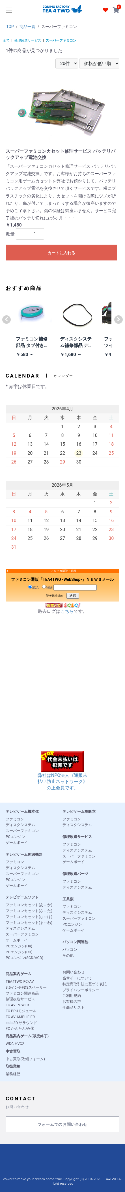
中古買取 (13, 1051)
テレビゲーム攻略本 (79, 811)
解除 (47, 587)
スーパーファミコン (61, 40)
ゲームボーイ (17, 842)
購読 (33, 587)
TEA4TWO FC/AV (20, 981)
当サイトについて (77, 978)
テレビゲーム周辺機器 (24, 854)
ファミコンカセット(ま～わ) (29, 923)
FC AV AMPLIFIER (20, 1017)
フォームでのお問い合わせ (62, 1124)
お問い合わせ (73, 972)
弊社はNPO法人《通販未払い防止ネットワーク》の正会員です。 (63, 774)
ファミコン (15, 819)
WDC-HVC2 (15, 1044)
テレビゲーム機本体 (22, 811)
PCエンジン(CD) (19, 952)
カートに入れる (61, 253)
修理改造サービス (27, 40)
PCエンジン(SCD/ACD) (24, 958)
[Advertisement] (62, 688)
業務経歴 (13, 1074)
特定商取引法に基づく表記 (84, 984)
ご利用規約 (71, 995)
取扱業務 (13, 1066)
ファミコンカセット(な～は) (29, 917)
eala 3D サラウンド (21, 1023)
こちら (67, 611)
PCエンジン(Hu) (19, 946)
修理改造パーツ (75, 874)
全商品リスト (73, 1007)
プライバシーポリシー (80, 990)
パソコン (69, 949)
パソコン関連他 (75, 942)
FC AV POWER (17, 1005)
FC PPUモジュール (21, 1011)
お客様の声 (71, 1001)
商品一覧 (27, 26)
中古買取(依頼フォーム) (25, 1059)
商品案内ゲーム (18, 974)
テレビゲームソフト (22, 897)
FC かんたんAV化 (20, 1028)
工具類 (68, 899)
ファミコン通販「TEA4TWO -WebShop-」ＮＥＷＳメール (62, 579)
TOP (10, 26)
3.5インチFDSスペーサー (26, 987)
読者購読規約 (54, 595)
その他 (68, 955)
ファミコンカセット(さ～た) (29, 911)
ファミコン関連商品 (22, 993)
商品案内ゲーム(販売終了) (27, 1036)
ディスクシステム (20, 825)
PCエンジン (15, 837)
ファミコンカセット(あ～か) (29, 905)
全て (6, 40)
